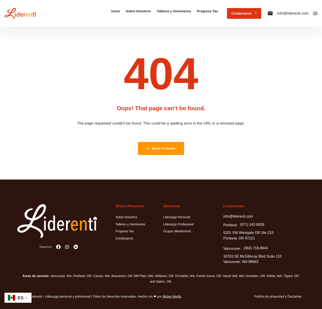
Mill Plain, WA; (144, 276)
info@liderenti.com (288, 13)
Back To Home (161, 148)
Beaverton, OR (121, 276)
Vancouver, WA (61, 276)
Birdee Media (172, 296)
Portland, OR (82, 276)
